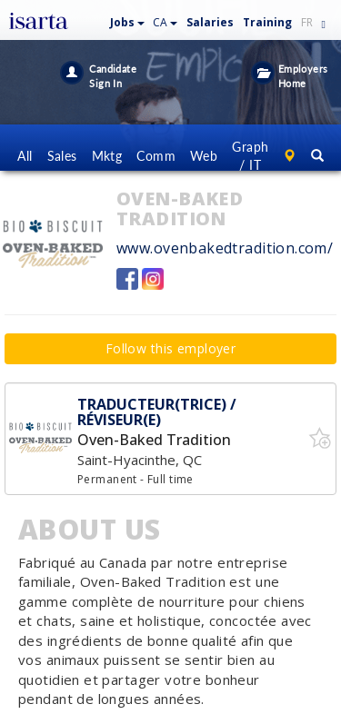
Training (267, 22)
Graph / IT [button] (250, 156)
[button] (127, 18)
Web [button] (203, 156)
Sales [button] (62, 156)
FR (307, 22)
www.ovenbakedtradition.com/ (224, 248)
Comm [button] (156, 156)
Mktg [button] (107, 156)
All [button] (24, 156)
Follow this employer (170, 348)
